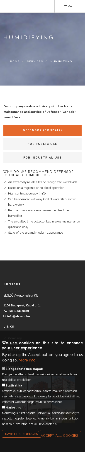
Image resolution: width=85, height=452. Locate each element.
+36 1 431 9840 (18, 311)
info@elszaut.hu (18, 316)
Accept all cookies (59, 436)
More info (27, 361)
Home (15, 61)
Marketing (13, 408)
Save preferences (21, 434)
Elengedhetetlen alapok (24, 369)
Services (35, 61)
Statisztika (14, 386)
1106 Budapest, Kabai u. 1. (22, 305)
